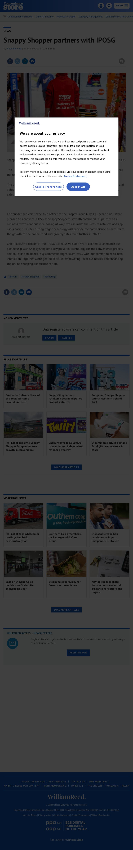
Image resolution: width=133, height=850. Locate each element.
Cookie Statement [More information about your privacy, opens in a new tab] (75, 176)
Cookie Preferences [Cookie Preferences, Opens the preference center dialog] (48, 186)
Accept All (78, 186)
